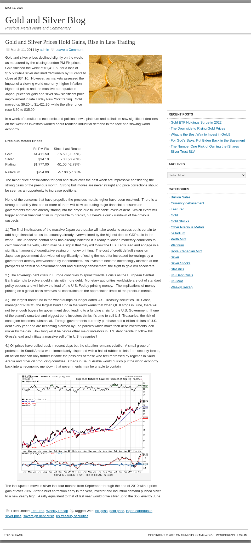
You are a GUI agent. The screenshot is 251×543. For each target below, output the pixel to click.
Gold (174, 215)
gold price (117, 511)
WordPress (225, 535)
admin (44, 50)
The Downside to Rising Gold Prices (198, 128)
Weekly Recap (57, 511)
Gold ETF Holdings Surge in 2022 (196, 122)
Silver (175, 257)
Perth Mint (178, 239)
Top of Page (13, 535)
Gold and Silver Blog (45, 20)
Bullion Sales (180, 197)
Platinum (177, 245)
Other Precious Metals (187, 227)
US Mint (177, 281)
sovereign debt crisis (38, 516)
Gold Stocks (180, 221)
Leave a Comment (69, 50)
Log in (242, 535)
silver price (13, 516)
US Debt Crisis (182, 275)
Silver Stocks (180, 263)
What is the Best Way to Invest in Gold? (201, 134)
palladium (178, 233)
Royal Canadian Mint (186, 251)
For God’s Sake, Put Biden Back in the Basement (208, 140)
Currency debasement (187, 203)
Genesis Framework (197, 535)
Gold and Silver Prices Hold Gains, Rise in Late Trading (70, 42)
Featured (37, 511)
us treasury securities (72, 516)
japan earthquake (139, 511)
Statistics (177, 269)
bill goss (101, 511)
